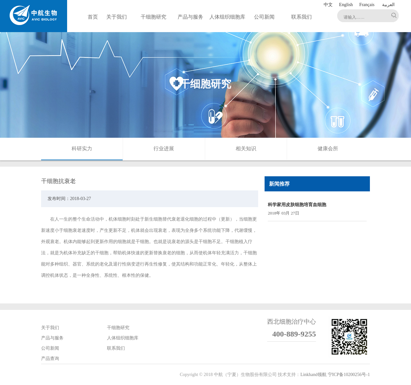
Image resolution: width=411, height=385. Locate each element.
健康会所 (328, 148)
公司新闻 (50, 348)
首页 (93, 17)
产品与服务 (52, 338)
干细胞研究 (118, 327)
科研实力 (82, 148)
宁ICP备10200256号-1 (349, 374)
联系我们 (116, 348)
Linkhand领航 (313, 374)
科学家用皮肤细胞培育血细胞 (297, 204)
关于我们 (50, 327)
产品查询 (50, 358)
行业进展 (163, 148)
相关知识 (246, 148)
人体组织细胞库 (122, 338)
